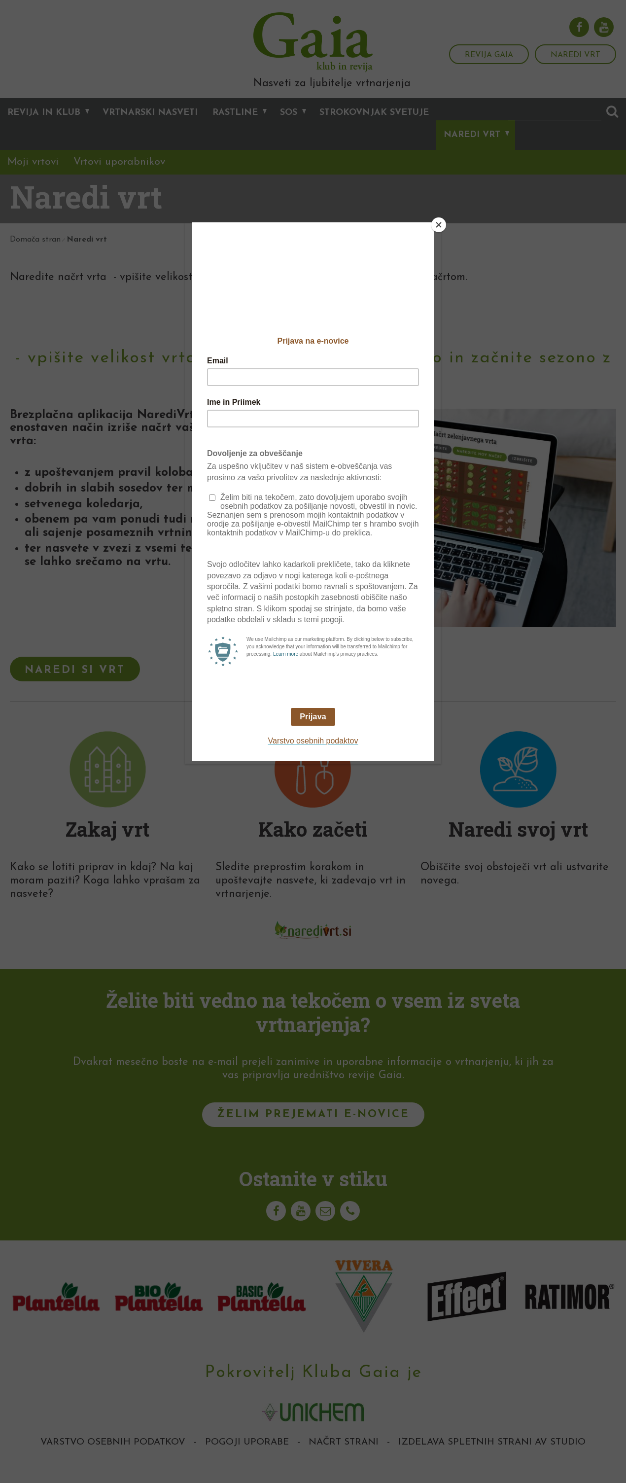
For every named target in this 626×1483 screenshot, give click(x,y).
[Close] (438, 224)
